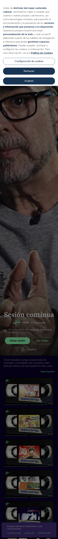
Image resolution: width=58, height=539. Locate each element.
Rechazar (29, 68)
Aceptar (29, 78)
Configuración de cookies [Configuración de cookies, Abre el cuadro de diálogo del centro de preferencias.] (29, 58)
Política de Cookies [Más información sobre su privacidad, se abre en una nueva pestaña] (42, 50)
